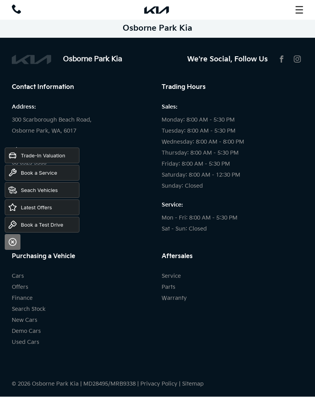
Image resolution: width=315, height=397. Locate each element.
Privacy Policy (158, 383)
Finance (22, 298)
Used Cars (25, 342)
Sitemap (193, 383)
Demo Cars (26, 331)
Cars (18, 276)
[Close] (12, 242)
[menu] (299, 10)
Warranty (174, 298)
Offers (20, 287)
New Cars (24, 320)
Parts (168, 287)
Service (171, 276)
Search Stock (29, 309)
